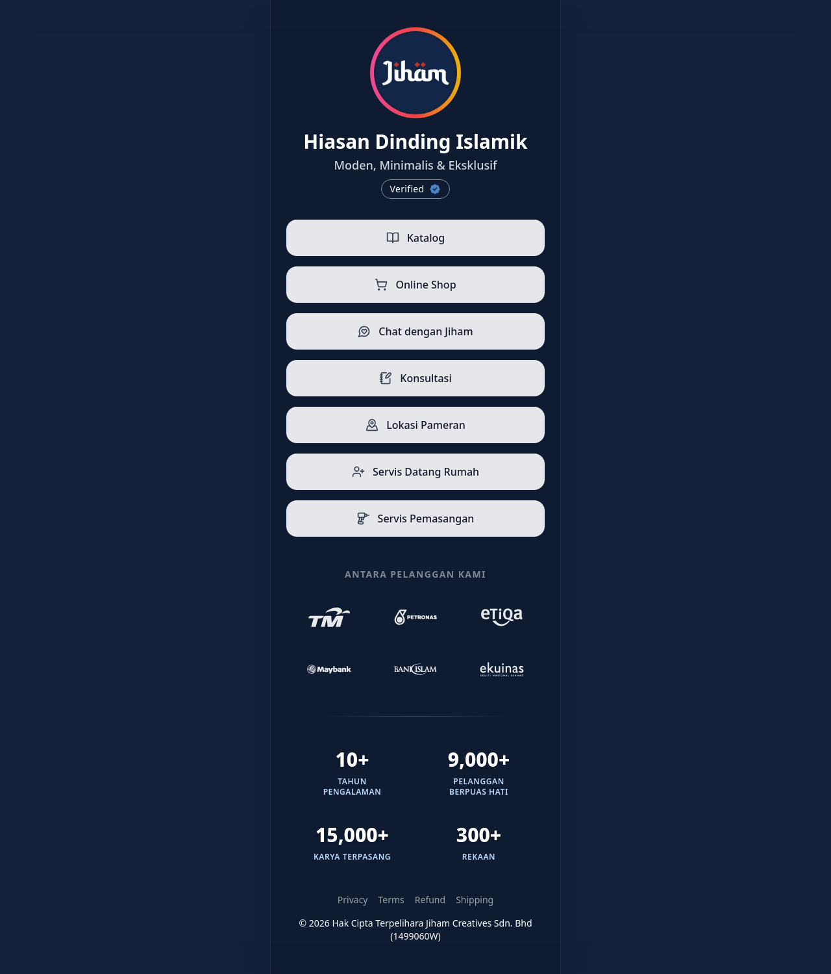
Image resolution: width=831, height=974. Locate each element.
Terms (391, 899)
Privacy (353, 899)
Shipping (474, 899)
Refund (430, 899)
